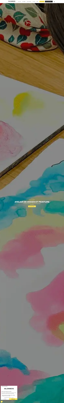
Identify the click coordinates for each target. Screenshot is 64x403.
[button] (19, 1)
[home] (12, 1)
